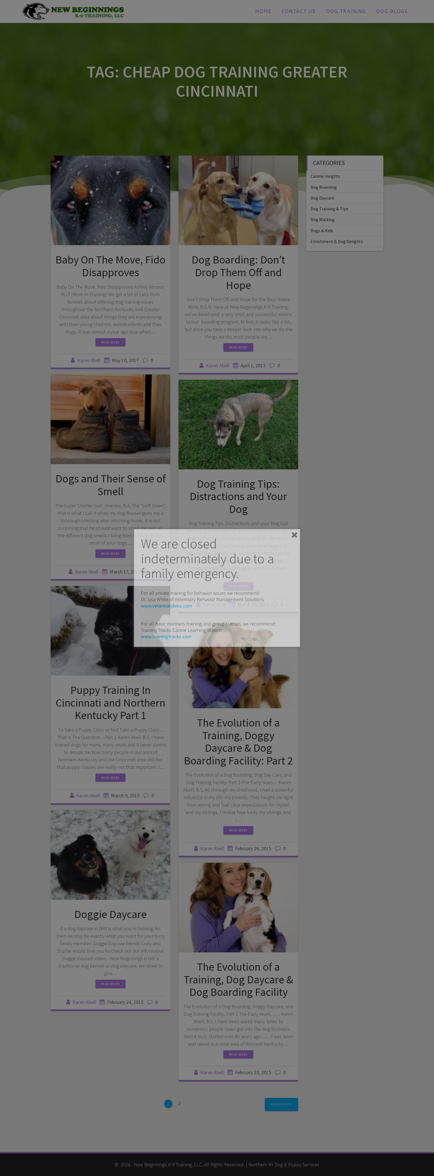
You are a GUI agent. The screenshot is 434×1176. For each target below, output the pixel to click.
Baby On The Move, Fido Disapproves (110, 266)
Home (263, 11)
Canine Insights (325, 176)
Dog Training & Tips (329, 208)
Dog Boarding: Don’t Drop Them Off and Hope (238, 272)
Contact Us (298, 11)
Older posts (281, 1104)
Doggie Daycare (110, 914)
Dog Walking (323, 219)
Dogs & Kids (322, 230)
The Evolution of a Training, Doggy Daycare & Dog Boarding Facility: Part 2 (238, 741)
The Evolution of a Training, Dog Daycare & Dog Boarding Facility (238, 979)
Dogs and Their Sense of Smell (110, 485)
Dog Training (346, 11)
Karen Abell (88, 360)
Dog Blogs (392, 11)
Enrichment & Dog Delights (337, 241)
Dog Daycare (322, 198)
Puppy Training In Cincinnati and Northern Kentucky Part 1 (110, 702)
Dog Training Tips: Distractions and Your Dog (238, 496)
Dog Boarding (324, 187)
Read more (110, 342)
